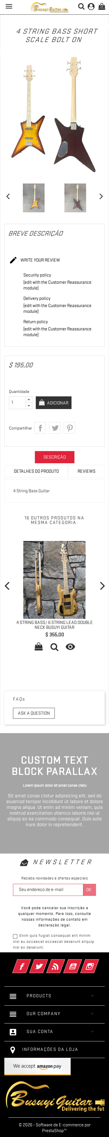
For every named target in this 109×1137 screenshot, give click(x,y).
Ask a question (34, 713)
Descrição (55, 457)
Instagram (98, 962)
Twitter (47, 962)
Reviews (86, 471)
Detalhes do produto (36, 471)
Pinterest (69, 427)
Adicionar (57, 403)
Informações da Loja (50, 1049)
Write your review (34, 260)
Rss (64, 962)
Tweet (54, 427)
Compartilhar (40, 427)
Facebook (30, 962)
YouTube (81, 962)
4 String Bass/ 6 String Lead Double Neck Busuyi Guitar (54, 625)
